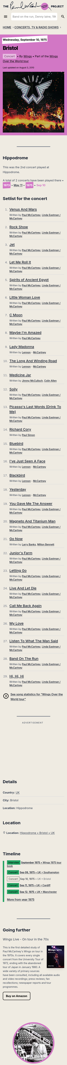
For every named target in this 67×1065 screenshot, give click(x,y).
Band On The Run (23, 658)
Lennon (26, 352)
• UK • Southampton (39, 872)
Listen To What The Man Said (33, 641)
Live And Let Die (22, 588)
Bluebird (16, 443)
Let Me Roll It (20, 262)
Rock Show (18, 227)
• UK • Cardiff (35, 885)
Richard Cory (20, 429)
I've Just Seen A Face (27, 461)
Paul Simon (28, 435)
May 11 (18, 185)
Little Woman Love (24, 297)
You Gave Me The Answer (30, 504)
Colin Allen (50, 380)
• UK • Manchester (38, 891)
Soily (13, 389)
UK (18, 792)
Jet (12, 244)
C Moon (15, 315)
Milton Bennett (45, 544)
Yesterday (17, 489)
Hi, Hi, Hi (16, 676)
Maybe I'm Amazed (25, 332)
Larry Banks (29, 544)
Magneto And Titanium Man (32, 521)
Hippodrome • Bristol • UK (37, 833)
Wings (28, 56)
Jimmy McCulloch (32, 380)
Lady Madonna (21, 347)
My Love (16, 623)
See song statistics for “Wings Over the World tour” (36, 697)
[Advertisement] (33, 749)
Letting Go (18, 570)
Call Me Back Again (25, 606)
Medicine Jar (20, 375)
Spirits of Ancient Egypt (29, 280)
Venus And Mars (23, 209)
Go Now (16, 539)
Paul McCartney (31, 214)
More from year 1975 (20, 899)
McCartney (39, 352)
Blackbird (17, 475)
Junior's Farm (20, 553)
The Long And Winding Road (33, 361)
